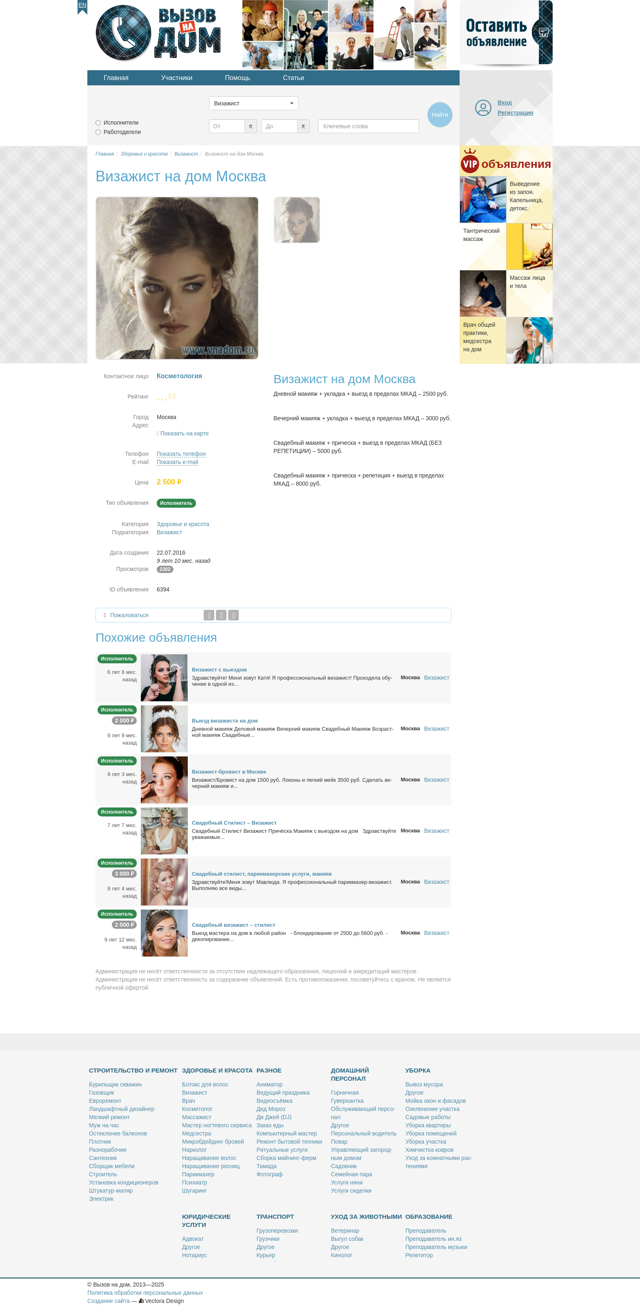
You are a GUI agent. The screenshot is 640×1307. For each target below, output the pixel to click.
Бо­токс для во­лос (205, 1084)
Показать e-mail (177, 462)
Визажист (169, 532)
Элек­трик (101, 1198)
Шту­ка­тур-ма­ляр (111, 1190)
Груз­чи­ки (267, 1239)
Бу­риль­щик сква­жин (115, 1084)
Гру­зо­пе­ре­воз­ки (277, 1230)
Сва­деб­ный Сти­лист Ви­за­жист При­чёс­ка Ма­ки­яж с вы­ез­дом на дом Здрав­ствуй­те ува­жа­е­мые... (294, 834)
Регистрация (515, 112)
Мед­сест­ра (196, 1133)
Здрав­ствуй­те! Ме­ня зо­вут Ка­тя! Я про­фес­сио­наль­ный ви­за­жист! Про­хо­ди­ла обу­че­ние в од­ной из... (292, 681)
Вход (505, 102)
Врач (188, 1100)
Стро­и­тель (103, 1174)
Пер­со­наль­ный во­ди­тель (364, 1133)
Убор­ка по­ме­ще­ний (431, 1133)
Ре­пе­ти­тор (419, 1255)
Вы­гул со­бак (347, 1239)
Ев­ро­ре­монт (105, 1100)
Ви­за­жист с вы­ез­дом (219, 670)
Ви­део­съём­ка (274, 1100)
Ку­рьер (265, 1255)
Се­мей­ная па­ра (351, 1174)
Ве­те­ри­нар (345, 1230)
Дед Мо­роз (270, 1109)
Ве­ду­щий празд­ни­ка (282, 1092)
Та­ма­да (266, 1166)
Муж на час (104, 1125)
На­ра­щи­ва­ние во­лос (209, 1158)
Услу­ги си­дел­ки (351, 1190)
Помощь (237, 77)
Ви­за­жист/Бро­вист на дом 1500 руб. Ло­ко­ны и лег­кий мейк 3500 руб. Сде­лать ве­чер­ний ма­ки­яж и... (292, 783)
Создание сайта (108, 1301)
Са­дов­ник (344, 1166)
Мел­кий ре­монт (109, 1117)
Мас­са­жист (196, 1117)
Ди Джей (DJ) (273, 1117)
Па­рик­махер (198, 1174)
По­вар (339, 1141)
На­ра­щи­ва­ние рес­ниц (211, 1166)
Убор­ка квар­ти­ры (428, 1125)
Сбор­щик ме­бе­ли (111, 1166)
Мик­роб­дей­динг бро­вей (213, 1141)
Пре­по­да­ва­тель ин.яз (433, 1239)
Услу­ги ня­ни (347, 1182)
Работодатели (122, 132)
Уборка (418, 1070)
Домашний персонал (350, 1074)
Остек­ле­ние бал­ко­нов (118, 1133)
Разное (268, 1070)
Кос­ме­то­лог (197, 1109)
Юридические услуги (206, 1220)
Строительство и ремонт (133, 1070)
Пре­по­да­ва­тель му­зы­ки (436, 1247)
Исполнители (121, 122)
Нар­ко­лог (194, 1149)
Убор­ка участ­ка (425, 1141)
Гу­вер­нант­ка (347, 1100)
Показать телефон (181, 454)
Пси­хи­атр (194, 1182)
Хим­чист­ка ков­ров (429, 1149)
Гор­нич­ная (345, 1092)
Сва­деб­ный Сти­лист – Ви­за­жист (234, 823)
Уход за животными (366, 1216)
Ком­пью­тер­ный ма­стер (286, 1133)
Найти (440, 115)
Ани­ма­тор (269, 1084)
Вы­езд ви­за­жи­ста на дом (225, 721)
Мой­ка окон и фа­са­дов (435, 1100)
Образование (428, 1216)
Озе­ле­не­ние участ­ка (432, 1109)
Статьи (293, 77)
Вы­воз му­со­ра (424, 1084)
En (82, 5)
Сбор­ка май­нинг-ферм (286, 1158)
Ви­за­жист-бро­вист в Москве (229, 772)
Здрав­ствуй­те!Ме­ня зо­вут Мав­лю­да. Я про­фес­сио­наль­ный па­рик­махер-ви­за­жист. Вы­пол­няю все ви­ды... (292, 885)
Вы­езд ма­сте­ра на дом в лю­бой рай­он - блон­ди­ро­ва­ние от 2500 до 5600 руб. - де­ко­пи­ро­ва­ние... (290, 936)
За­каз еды (269, 1125)
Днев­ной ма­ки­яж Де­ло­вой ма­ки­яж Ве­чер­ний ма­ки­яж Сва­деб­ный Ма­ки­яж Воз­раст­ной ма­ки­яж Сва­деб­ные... (293, 732)
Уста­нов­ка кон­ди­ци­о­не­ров (123, 1182)
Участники (176, 77)
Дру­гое (340, 1125)
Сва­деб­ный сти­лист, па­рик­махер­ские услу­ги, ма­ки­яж (262, 874)
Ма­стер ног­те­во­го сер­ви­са (217, 1125)
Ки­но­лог (341, 1255)
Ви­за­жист (194, 1092)
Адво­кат (193, 1239)
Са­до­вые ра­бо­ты (428, 1117)
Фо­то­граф (269, 1174)
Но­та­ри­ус (194, 1255)
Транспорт (275, 1216)
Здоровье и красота (183, 524)
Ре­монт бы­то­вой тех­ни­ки (289, 1141)
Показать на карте (184, 433)
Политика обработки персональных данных (145, 1292)
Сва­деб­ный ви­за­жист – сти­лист (234, 925)
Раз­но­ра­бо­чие (108, 1149)
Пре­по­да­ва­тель (425, 1230)
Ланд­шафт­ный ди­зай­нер (121, 1109)
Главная (116, 77)
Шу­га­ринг (194, 1190)
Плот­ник (100, 1141)
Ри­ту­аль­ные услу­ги (281, 1149)
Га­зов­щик (101, 1092)
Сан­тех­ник (103, 1158)
